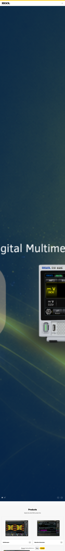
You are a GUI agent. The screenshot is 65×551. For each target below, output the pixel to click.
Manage (23, 548)
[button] (58, 497)
